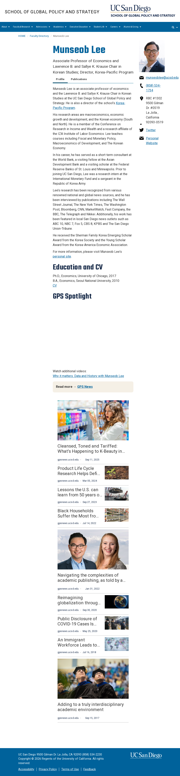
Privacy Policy (48, 769)
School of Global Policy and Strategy (52, 11)
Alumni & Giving (132, 27)
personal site (62, 256)
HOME (21, 35)
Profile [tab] (60, 79)
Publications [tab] (79, 79)
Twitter (151, 130)
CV (55, 285)
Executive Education (80, 27)
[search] (175, 27)
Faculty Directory (39, 35)
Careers (115, 27)
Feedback (89, 769)
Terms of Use (70, 769)
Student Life (100, 27)
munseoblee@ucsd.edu (162, 77)
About (6, 27)
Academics (60, 27)
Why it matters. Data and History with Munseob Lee (88, 376)
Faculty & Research (23, 27)
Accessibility (26, 769)
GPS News (85, 387)
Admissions (43, 27)
